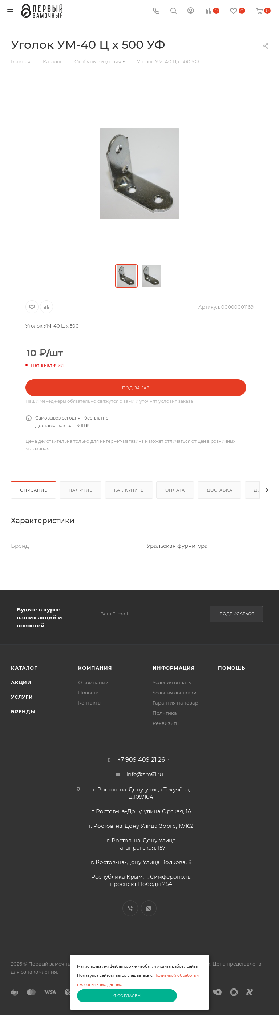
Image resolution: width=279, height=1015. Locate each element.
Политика (165, 713)
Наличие (80, 490)
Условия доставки (175, 692)
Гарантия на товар (175, 703)
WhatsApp (149, 908)
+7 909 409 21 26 (141, 760)
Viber (130, 908)
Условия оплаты (172, 682)
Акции (21, 682)
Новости (88, 692)
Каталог (24, 668)
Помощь (231, 668)
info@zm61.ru (144, 774)
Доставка (219, 490)
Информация (174, 668)
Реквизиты (166, 723)
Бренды (23, 711)
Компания (95, 668)
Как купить (129, 490)
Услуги (22, 697)
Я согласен (127, 996)
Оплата (175, 490)
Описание (33, 490)
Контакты (89, 703)
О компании (93, 682)
